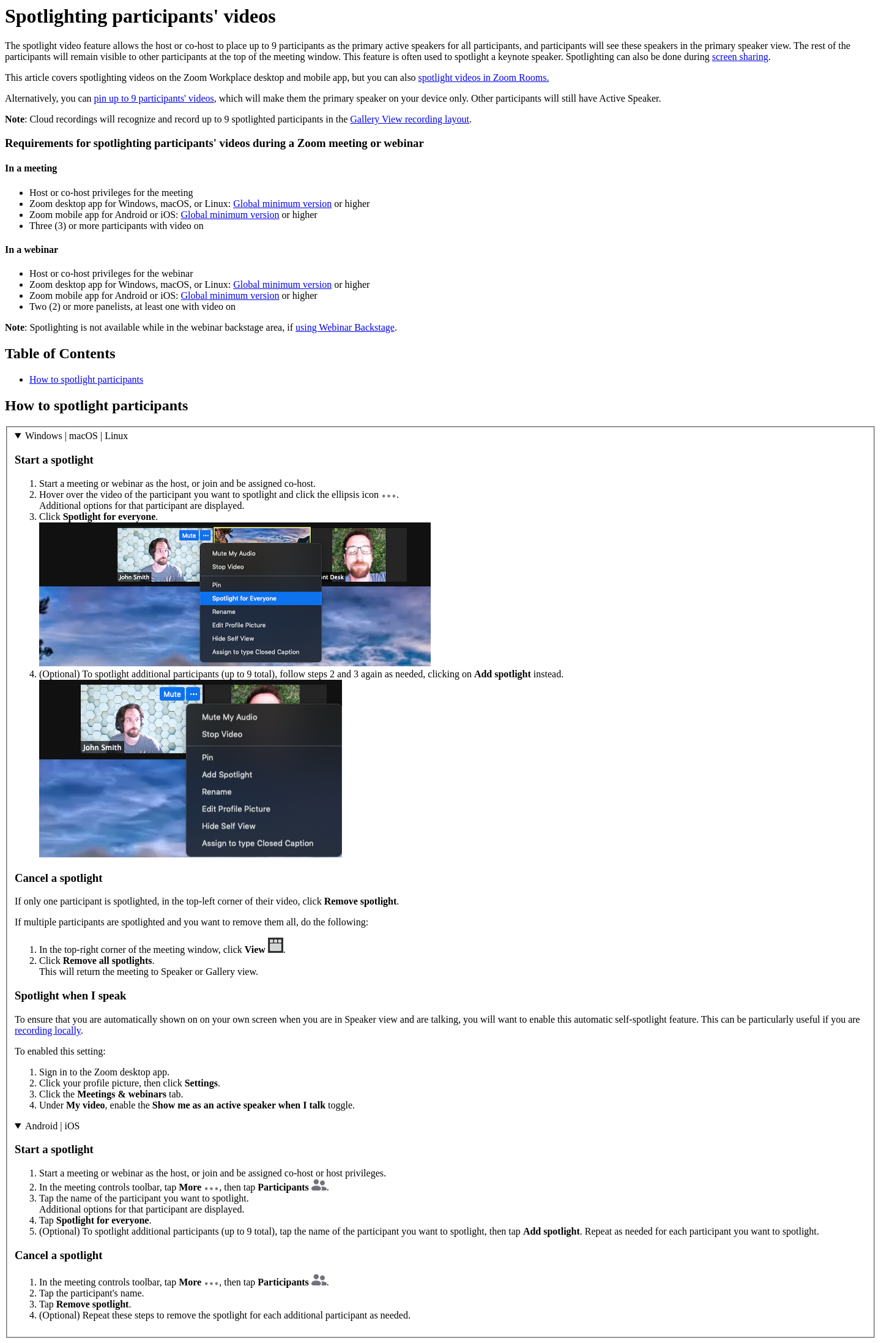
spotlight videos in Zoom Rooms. (483, 77)
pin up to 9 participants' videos (154, 98)
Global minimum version (282, 203)
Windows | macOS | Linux (76, 436)
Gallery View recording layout (409, 119)
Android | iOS (52, 1126)
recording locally (48, 1030)
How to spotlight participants (86, 379)
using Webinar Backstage (345, 327)
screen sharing (740, 56)
